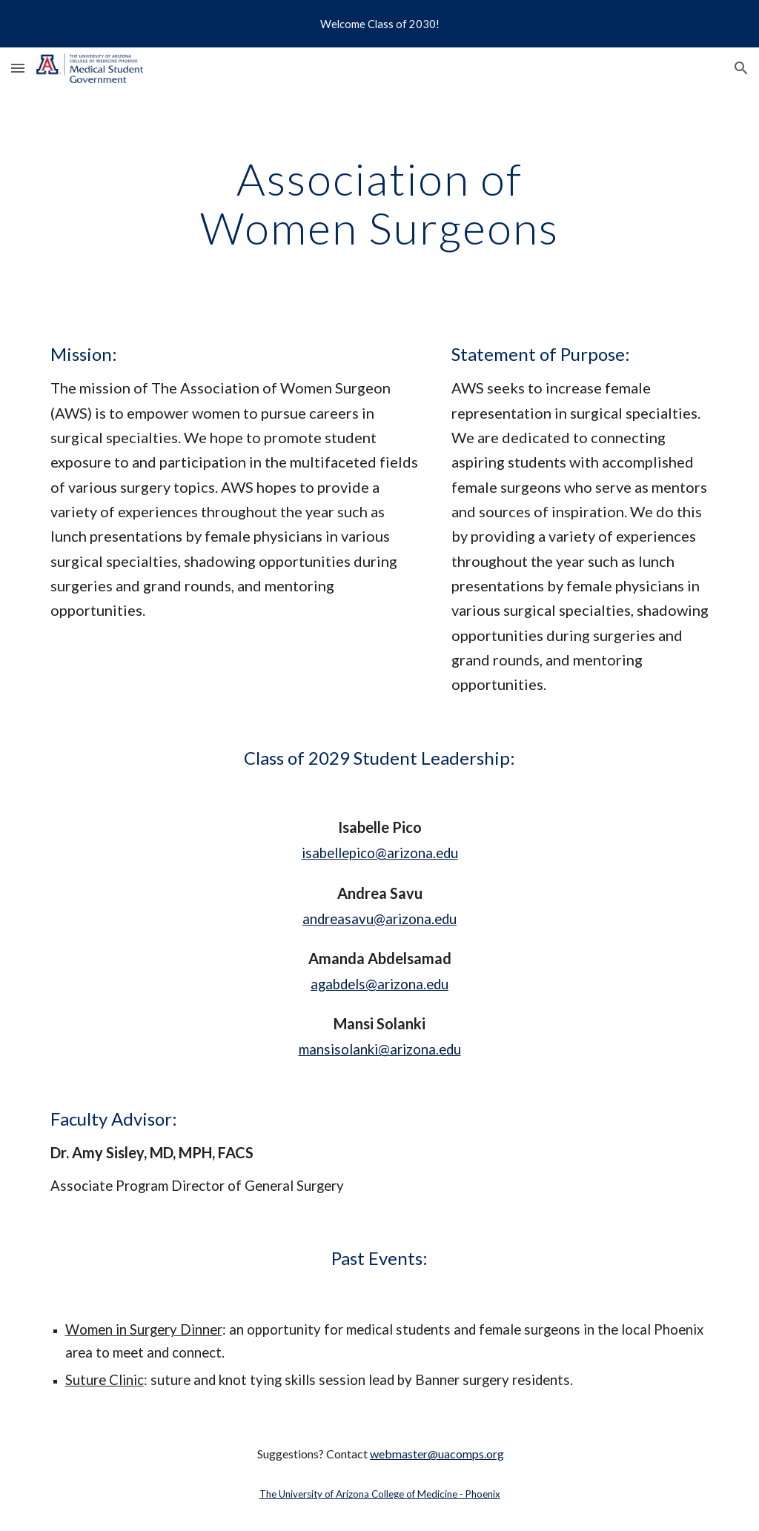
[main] (379, 203)
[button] (18, 67)
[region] (379, 23)
